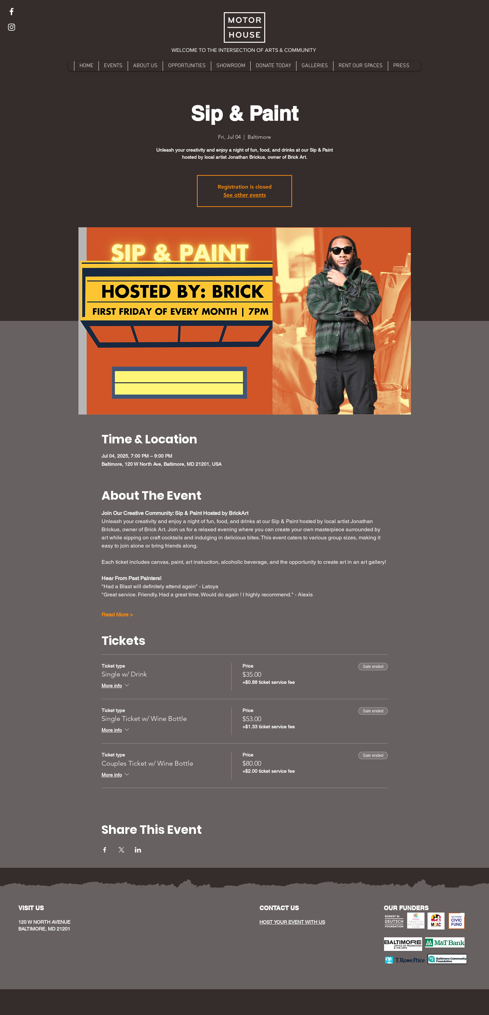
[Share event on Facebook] (105, 850)
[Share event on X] (121, 850)
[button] (244, 50)
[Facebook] (11, 11)
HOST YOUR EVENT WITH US (292, 922)
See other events (244, 195)
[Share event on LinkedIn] (138, 850)
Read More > (117, 614)
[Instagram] (11, 27)
